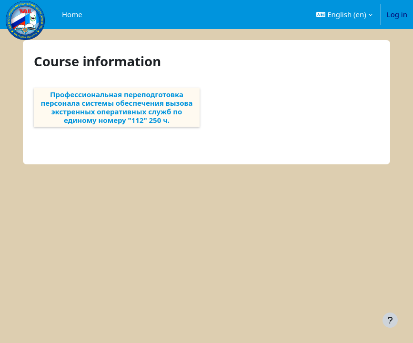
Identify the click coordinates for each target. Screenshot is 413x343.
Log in (397, 14)
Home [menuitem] (72, 14)
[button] (344, 14)
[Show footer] (390, 320)
